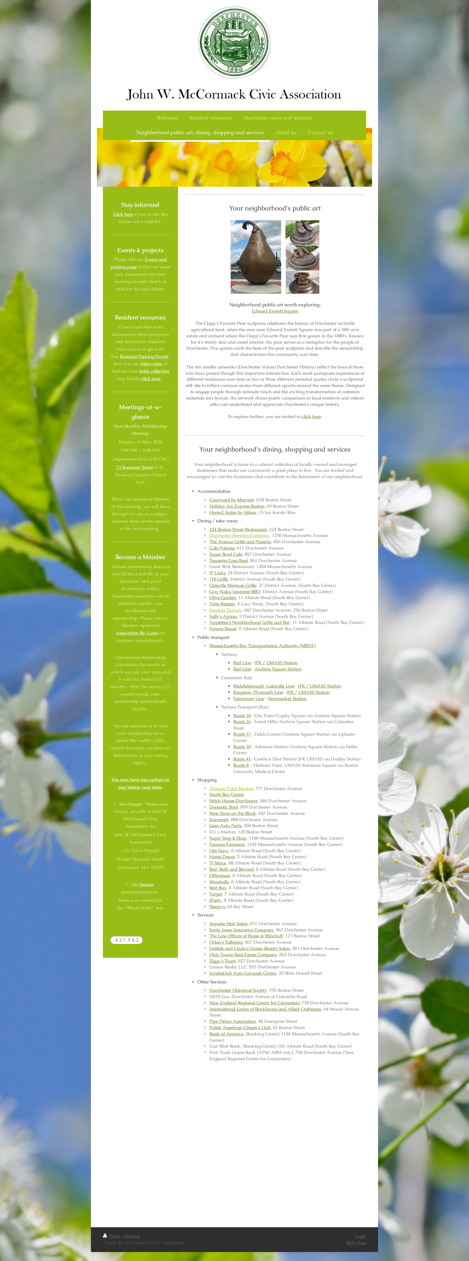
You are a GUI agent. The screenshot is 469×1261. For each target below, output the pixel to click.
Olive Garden (222, 598)
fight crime (151, 364)
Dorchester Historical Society (238, 990)
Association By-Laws (137, 633)
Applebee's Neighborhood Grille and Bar (249, 622)
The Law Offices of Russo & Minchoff (246, 936)
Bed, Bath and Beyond (231, 869)
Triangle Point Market (231, 789)
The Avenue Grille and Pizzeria (240, 542)
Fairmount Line (248, 699)
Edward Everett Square (275, 311)
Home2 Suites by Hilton (232, 512)
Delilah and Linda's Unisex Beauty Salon (249, 948)
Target (215, 894)
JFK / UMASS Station (276, 663)
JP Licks (217, 573)
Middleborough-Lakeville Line (263, 686)
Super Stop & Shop (227, 838)
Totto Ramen (222, 604)
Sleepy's (217, 907)
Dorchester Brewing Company (239, 535)
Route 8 (241, 765)
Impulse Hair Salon (228, 924)
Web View (356, 1243)
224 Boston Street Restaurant (238, 529)
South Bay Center (226, 795)
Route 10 (242, 716)
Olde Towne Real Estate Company (243, 955)
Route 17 (242, 734)
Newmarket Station (287, 699)
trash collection (154, 371)
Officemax (219, 876)
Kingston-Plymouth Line (258, 692)
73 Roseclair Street (134, 467)
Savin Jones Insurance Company (241, 930)
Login (360, 1236)
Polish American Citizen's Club (239, 1028)
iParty (215, 900)
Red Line (242, 663)
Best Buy (217, 888)
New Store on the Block (232, 813)
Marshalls (219, 882)
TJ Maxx (217, 863)
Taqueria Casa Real (228, 561)
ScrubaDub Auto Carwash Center (242, 973)
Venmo (146, 884)
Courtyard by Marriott (231, 500)
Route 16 (242, 722)
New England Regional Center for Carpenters (254, 1003)
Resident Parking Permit (144, 356)
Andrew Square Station (278, 669)
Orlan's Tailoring (226, 942)
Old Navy (219, 851)
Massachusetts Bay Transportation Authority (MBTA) (262, 646)
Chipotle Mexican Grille (232, 585)
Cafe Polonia (221, 548)
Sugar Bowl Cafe (225, 554)
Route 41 (242, 759)
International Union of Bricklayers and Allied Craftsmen (265, 1009)
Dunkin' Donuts (225, 610)
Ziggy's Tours (222, 961)
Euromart (219, 820)
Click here (123, 214)
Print (112, 1236)
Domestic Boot (223, 807)
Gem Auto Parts (225, 826)
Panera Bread (222, 629)
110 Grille (218, 579)
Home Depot (222, 857)
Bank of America (226, 1034)
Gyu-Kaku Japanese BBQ (234, 592)
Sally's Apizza (223, 616)
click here (311, 417)
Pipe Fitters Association (232, 1021)
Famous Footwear (227, 844)
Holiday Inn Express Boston (236, 506)
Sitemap (132, 1236)
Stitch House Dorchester (233, 801)
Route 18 (242, 747)
